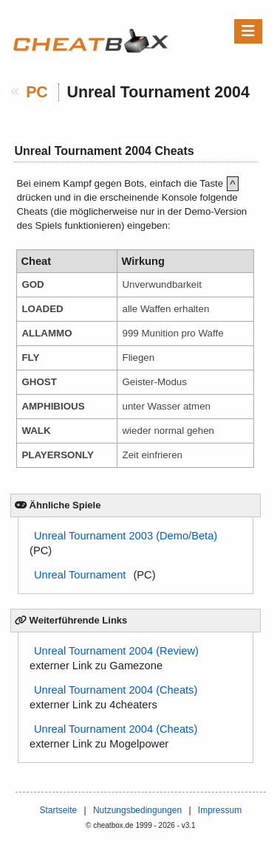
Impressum (220, 810)
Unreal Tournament (80, 575)
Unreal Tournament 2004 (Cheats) (115, 690)
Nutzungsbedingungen (137, 810)
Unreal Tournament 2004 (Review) (116, 651)
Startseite (58, 810)
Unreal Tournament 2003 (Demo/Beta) (125, 536)
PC (37, 92)
